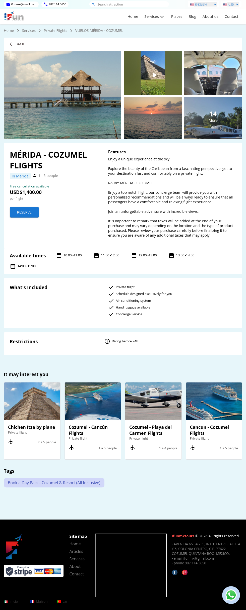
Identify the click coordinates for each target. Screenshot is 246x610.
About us (210, 16)
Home (133, 16)
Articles (76, 551)
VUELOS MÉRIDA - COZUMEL (99, 30)
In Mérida (20, 175)
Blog (192, 16)
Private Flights (55, 30)
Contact (231, 16)
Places (176, 16)
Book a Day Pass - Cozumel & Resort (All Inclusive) (54, 482)
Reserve (24, 212)
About (75, 566)
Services (29, 30)
